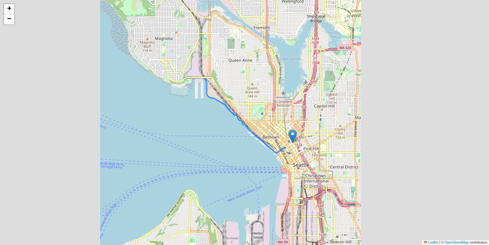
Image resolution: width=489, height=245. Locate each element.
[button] (292, 136)
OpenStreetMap (457, 242)
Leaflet (431, 242)
